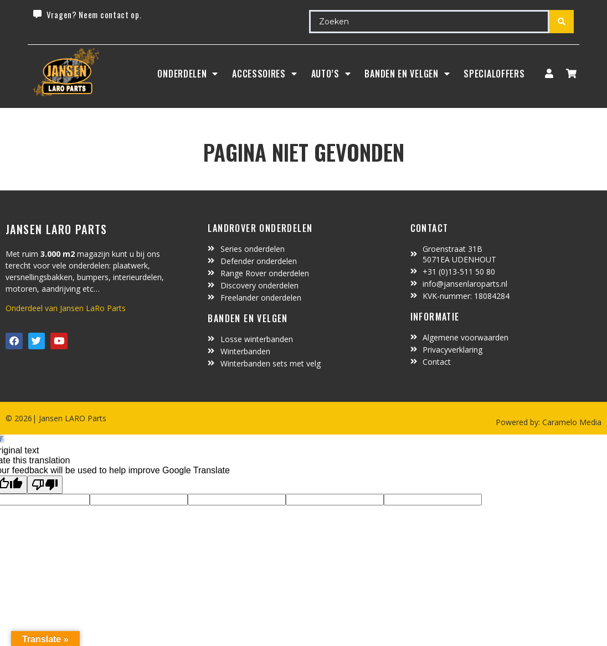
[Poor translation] (45, 485)
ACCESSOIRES (264, 74)
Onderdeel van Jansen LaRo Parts (66, 308)
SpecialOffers (494, 73)
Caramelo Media (570, 422)
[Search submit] (561, 21)
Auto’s (331, 74)
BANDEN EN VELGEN (407, 74)
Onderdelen (187, 74)
